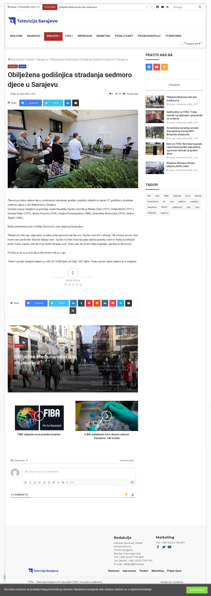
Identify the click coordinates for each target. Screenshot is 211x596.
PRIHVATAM (197, 590)
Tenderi (143, 570)
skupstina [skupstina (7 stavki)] (152, 207)
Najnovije (33, 36)
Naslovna (16, 36)
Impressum (85, 36)
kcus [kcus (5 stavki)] (188, 196)
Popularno (174, 84)
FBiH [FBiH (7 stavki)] (166, 196)
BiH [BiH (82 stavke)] (149, 196)
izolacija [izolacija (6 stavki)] (177, 196)
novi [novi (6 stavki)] (172, 201)
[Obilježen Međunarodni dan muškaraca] (155, 102)
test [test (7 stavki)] (189, 207)
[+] (72, 482)
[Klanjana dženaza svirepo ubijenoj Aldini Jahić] (155, 167)
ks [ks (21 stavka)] (164, 201)
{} (67, 482)
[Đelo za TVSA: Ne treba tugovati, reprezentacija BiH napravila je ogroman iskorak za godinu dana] (155, 148)
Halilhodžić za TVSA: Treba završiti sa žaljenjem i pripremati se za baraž (185, 115)
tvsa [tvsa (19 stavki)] (197, 207)
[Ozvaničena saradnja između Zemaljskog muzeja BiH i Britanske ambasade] (155, 132)
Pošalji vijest (124, 36)
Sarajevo (52, 36)
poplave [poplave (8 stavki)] (182, 201)
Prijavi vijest (174, 570)
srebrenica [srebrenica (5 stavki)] (177, 207)
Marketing (103, 36)
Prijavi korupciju (149, 36)
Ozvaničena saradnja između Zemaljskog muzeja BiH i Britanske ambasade (183, 131)
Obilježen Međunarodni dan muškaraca (78, 7)
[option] (73, 358)
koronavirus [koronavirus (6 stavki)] (152, 201)
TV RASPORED (173, 36)
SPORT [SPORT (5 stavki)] (164, 207)
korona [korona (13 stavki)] (198, 196)
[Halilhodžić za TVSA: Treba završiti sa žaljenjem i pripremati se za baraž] (155, 117)
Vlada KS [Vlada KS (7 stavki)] (151, 213)
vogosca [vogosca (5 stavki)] (164, 213)
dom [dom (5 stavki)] (157, 196)
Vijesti (30, 59)
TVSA (68, 36)
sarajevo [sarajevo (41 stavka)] (194, 201)
